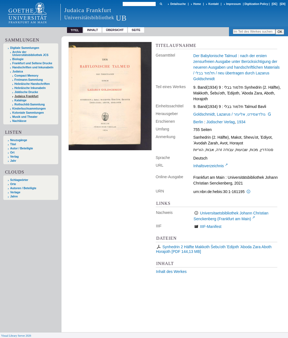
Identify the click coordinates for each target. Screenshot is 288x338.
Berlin (198, 122)
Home (197, 3)
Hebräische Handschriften (32, 83)
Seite (136, 30)
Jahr (13, 160)
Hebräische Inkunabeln (30, 88)
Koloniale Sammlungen (28, 112)
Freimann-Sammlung (29, 79)
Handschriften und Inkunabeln (33, 67)
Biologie (18, 59)
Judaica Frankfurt (26, 96)
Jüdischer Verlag (220, 122)
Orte (13, 184)
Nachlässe (19, 120)
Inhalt (92, 30)
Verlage (15, 192)
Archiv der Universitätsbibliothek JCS (30, 54)
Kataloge (21, 100)
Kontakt (213, 3)
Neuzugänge (18, 140)
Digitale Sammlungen (24, 47)
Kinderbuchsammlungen (29, 108)
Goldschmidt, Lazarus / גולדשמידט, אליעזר (229, 114)
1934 (241, 122)
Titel (13, 144)
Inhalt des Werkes (171, 271)
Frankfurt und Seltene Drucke (32, 63)
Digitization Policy (256, 3)
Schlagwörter (19, 179)
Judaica (17, 71)
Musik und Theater (25, 116)
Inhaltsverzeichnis (208, 166)
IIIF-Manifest (211, 226)
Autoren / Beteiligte (23, 188)
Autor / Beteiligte (21, 148)
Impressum (233, 3)
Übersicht (115, 30)
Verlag (14, 156)
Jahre (14, 196)
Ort (12, 152)
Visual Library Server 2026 (16, 335)
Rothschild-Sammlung (30, 104)
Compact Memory (26, 75)
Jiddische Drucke (26, 92)
